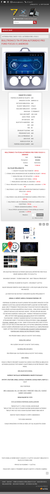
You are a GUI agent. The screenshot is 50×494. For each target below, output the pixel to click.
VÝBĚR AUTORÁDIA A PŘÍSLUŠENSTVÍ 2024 (24, 482)
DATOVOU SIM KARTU (24, 316)
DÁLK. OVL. (38, 390)
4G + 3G (16, 390)
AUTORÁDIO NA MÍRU (31, 484)
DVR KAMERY (28, 393)
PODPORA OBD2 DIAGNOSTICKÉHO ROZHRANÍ (33, 329)
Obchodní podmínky (19, 484)
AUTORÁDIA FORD (28, 36)
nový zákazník (45, 4)
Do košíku (40, 215)
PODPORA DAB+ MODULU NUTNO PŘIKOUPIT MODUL (25, 331)
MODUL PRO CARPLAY (25, 340)
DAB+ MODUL (25, 358)
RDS (38, 320)
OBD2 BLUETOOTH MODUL (25, 371)
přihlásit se (34, 4)
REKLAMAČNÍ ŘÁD (7, 484)
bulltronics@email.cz (16, 2)
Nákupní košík (19, 19)
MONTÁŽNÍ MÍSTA (42, 482)
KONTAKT (9, 482)
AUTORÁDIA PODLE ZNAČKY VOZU (11, 36)
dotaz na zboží (37, 218)
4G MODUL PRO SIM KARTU (25, 349)
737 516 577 (29, 2)
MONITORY (31, 390)
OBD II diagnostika (8, 390)
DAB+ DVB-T (23, 390)
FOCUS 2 (36, 36)
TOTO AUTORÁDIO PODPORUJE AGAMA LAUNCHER (25, 402)
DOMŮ (4, 482)
